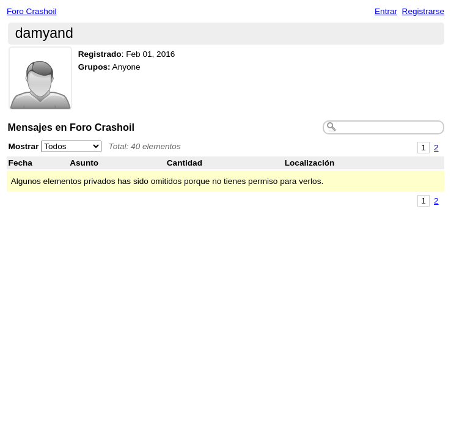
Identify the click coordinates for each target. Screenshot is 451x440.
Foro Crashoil (32, 11)
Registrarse (423, 11)
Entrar (386, 11)
